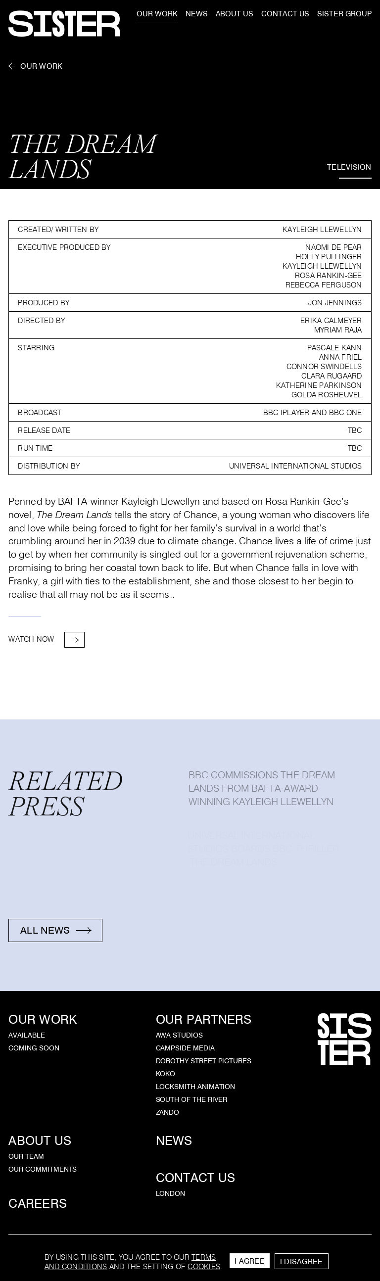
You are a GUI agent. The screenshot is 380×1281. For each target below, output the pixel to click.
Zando (168, 1112)
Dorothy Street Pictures (204, 1060)
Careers (37, 1203)
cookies (204, 1266)
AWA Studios (179, 1035)
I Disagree (301, 1261)
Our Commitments (42, 1169)
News (174, 1141)
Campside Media (185, 1047)
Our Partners (204, 1019)
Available (26, 1035)
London (171, 1193)
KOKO (166, 1073)
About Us (39, 1141)
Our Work (41, 66)
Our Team (26, 1156)
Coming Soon (33, 1047)
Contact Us (196, 1178)
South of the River (192, 1099)
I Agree (250, 1261)
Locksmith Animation (196, 1086)
